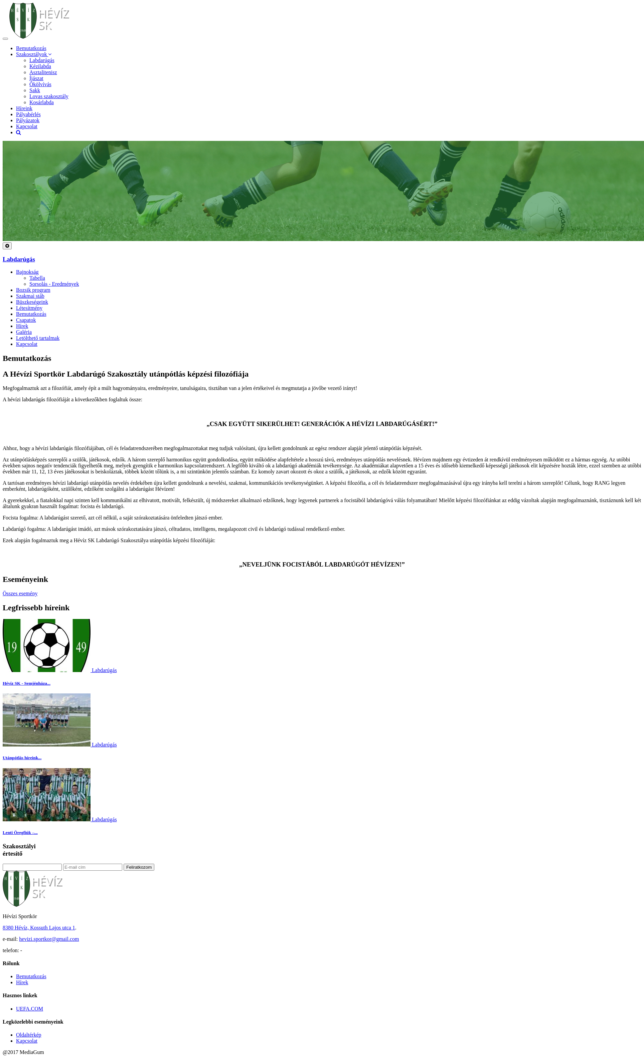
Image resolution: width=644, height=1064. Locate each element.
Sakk (34, 90)
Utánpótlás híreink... (22, 757)
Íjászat (36, 78)
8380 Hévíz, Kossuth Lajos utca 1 (39, 927)
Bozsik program (33, 290)
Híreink (24, 108)
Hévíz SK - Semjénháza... (26, 683)
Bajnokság (27, 272)
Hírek (22, 326)
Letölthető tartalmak (37, 338)
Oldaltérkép (28, 1035)
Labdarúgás (41, 60)
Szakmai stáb (30, 296)
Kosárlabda (41, 102)
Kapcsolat (26, 126)
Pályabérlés (28, 114)
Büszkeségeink (32, 302)
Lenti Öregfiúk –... (20, 832)
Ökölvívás (40, 84)
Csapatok (26, 320)
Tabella (37, 278)
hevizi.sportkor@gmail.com (49, 939)
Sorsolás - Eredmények (54, 284)
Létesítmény (29, 308)
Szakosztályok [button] (33, 54)
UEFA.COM (29, 1009)
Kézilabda (40, 66)
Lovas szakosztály (48, 96)
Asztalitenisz (43, 72)
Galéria (24, 332)
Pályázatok (27, 120)
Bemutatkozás (31, 48)
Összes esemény (20, 593)
